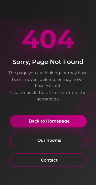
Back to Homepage (49, 121)
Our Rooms (49, 140)
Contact (49, 160)
